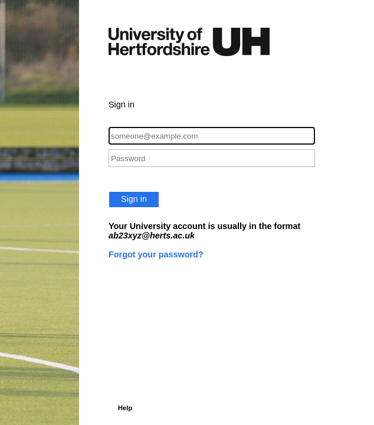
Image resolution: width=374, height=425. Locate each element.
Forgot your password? (156, 254)
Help (125, 407)
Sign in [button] (134, 199)
